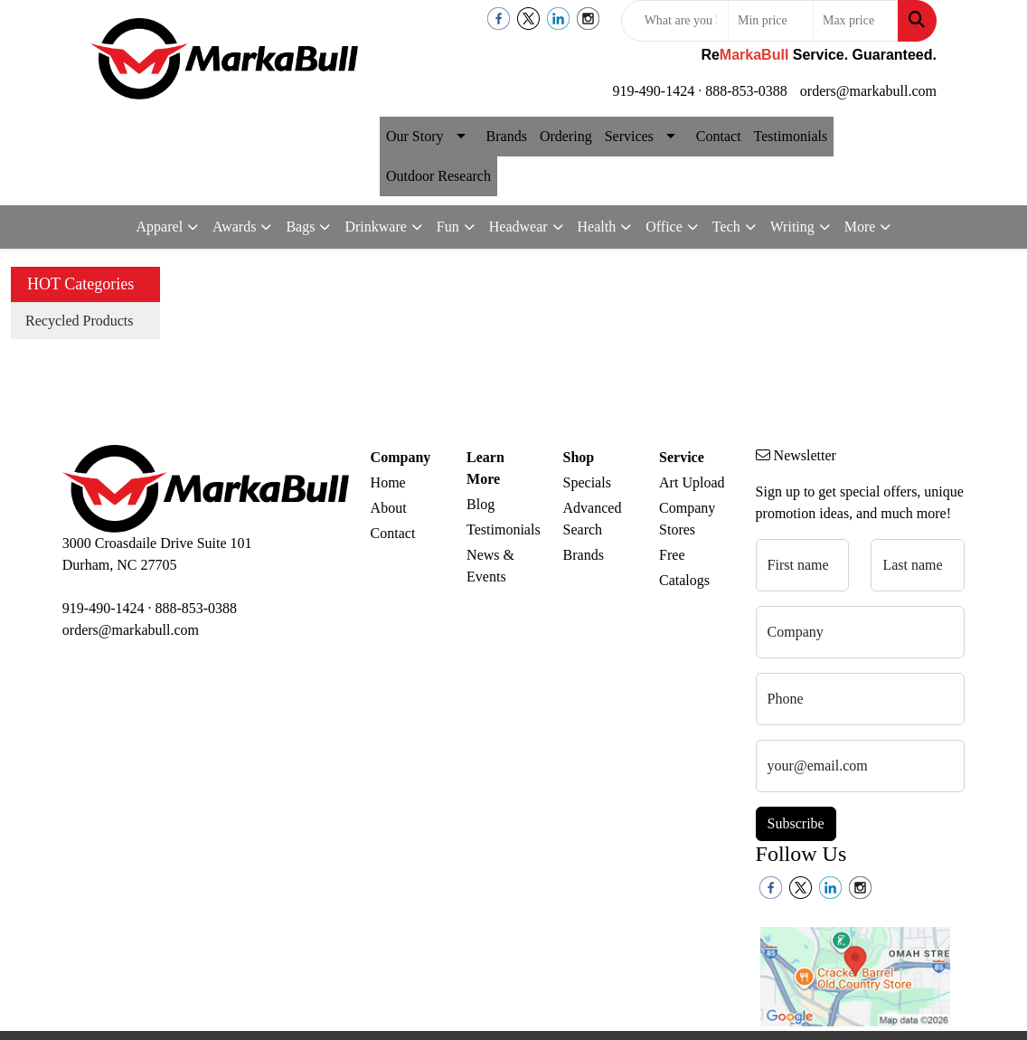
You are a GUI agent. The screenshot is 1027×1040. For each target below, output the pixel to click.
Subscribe (796, 823)
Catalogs (684, 580)
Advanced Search (592, 518)
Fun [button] (448, 226)
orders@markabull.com (868, 91)
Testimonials (791, 136)
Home (388, 482)
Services (629, 136)
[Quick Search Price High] (856, 21)
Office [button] (664, 226)
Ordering (566, 136)
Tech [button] (726, 226)
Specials (587, 482)
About (389, 507)
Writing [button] (792, 226)
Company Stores (687, 518)
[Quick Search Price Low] (771, 21)
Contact (718, 136)
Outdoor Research (438, 176)
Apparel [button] (160, 226)
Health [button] (597, 226)
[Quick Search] (675, 21)
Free (671, 555)
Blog (480, 504)
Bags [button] (300, 226)
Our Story (415, 136)
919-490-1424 (654, 91)
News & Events (490, 565)
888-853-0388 (746, 91)
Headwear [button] (518, 226)
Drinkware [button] (375, 226)
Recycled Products (79, 320)
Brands (506, 136)
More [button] (860, 226)
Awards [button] (234, 226)
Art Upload (691, 482)
